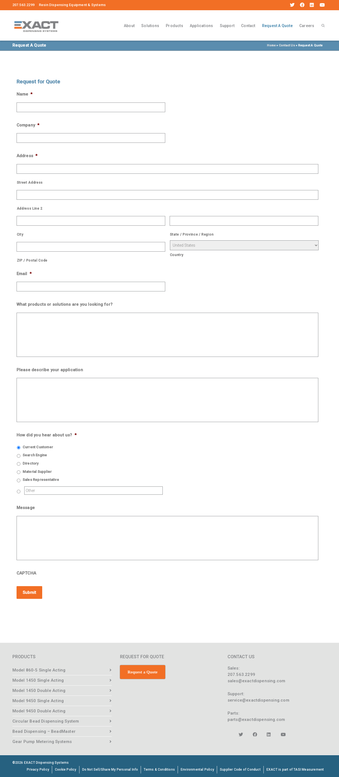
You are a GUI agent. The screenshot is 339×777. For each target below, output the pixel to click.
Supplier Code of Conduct (240, 769)
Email (24, 273)
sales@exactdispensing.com (256, 680)
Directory (31, 463)
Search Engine (35, 455)
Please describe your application (50, 369)
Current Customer (38, 447)
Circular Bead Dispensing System (45, 720)
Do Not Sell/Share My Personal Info (110, 769)
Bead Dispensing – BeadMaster (44, 730)
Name (25, 94)
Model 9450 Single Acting (38, 700)
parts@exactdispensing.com (256, 719)
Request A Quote (277, 26)
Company (28, 125)
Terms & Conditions (159, 769)
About (129, 25)
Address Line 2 (29, 208)
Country (176, 255)
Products (174, 25)
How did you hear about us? (46, 435)
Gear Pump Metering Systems (42, 741)
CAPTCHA (26, 573)
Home (271, 45)
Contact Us (287, 45)
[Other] (93, 490)
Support (227, 25)
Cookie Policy (65, 769)
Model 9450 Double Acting (39, 710)
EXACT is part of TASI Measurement (295, 769)
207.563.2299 (241, 673)
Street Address (30, 183)
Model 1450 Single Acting (38, 679)
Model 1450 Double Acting (39, 690)
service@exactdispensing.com (258, 699)
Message (26, 507)
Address (27, 155)
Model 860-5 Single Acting (39, 669)
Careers (306, 25)
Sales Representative (41, 480)
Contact (248, 25)
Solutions (150, 25)
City (20, 234)
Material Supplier (37, 472)
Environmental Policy (197, 769)
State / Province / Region (192, 234)
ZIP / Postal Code (32, 260)
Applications (201, 25)
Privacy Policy (38, 769)
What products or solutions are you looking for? (65, 304)
